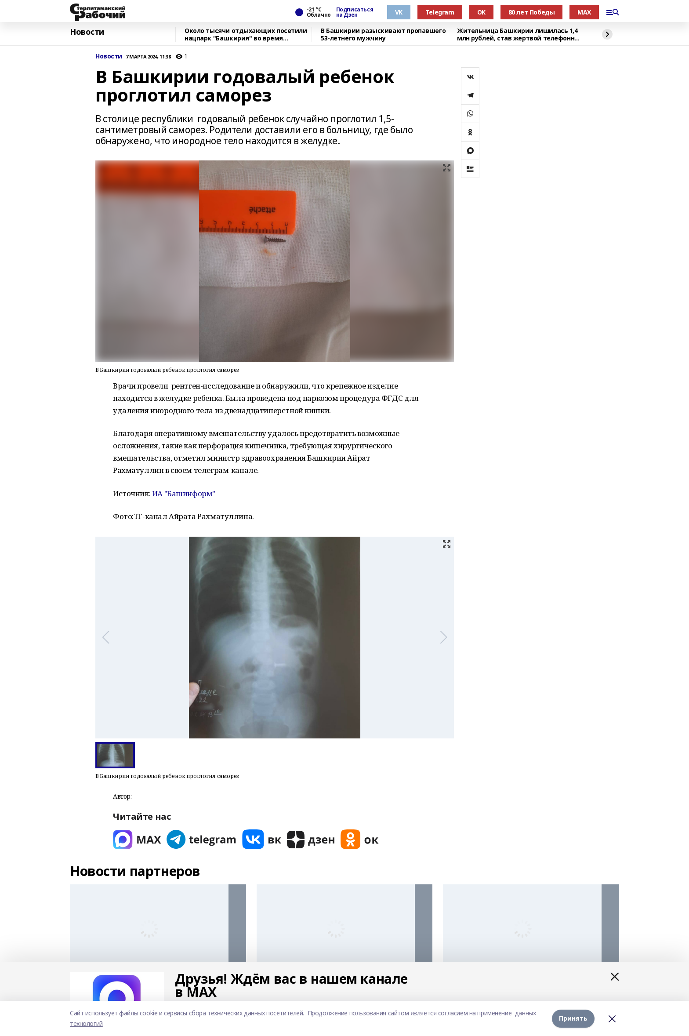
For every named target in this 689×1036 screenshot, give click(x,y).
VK (399, 12)
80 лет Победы (531, 12)
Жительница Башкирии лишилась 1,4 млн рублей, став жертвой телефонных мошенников (520, 34)
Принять (573, 1018)
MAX (584, 12)
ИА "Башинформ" (183, 493)
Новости (87, 32)
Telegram (439, 12)
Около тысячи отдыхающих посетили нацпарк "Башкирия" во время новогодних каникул (246, 34)
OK (481, 12)
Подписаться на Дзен (354, 12)
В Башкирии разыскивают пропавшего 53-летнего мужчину (383, 34)
